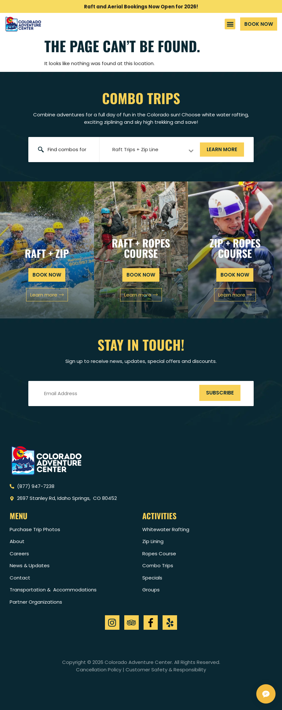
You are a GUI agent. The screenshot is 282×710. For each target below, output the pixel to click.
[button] (230, 24)
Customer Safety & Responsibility (166, 669)
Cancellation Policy (98, 669)
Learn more (222, 149)
